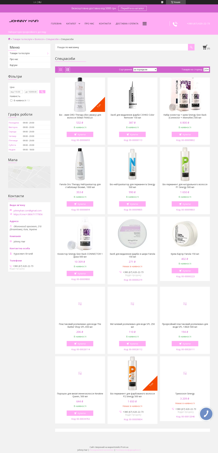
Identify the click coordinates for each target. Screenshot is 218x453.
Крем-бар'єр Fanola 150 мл (185, 254)
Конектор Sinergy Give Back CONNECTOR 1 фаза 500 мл (80, 255)
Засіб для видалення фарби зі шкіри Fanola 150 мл (132, 255)
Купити (82, 134)
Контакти (105, 23)
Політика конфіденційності (128, 450)
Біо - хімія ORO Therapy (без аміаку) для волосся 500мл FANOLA (80, 116)
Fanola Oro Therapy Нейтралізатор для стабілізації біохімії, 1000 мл (80, 186)
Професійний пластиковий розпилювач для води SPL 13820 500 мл (185, 325)
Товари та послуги (22, 39)
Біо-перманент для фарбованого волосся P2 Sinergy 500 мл (132, 395)
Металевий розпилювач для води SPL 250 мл (132, 325)
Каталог (71, 23)
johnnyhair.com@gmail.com (27, 210)
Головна (56, 23)
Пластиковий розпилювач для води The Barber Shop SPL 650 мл (80, 325)
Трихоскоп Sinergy (185, 393)
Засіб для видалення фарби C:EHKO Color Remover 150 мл (132, 116)
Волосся (39, 39)
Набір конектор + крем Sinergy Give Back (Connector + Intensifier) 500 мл (184, 116)
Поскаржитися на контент (102, 450)
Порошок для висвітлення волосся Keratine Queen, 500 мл (80, 395)
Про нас (89, 23)
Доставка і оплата (127, 23)
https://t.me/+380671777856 (28, 214)
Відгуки (13, 65)
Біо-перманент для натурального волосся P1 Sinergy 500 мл (184, 186)
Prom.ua (124, 447)
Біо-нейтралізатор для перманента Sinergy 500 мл (132, 186)
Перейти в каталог (132, 8)
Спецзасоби (52, 39)
